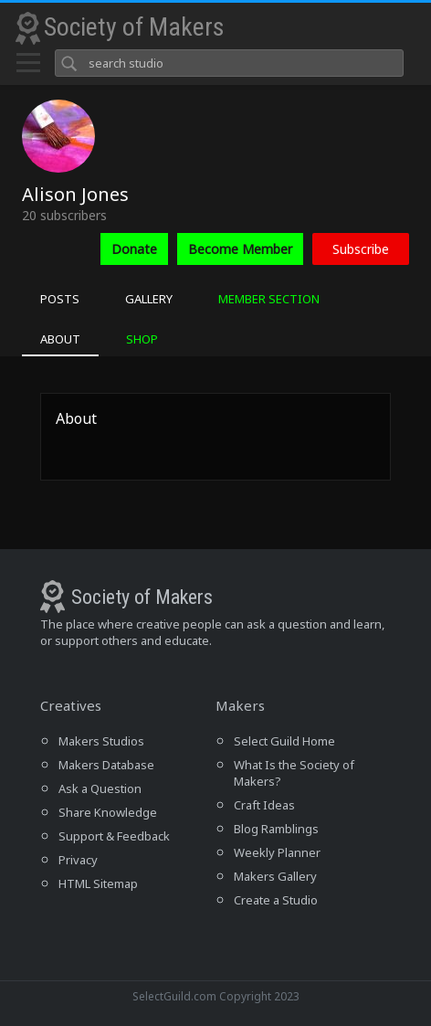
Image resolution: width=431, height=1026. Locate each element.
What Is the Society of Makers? (294, 772)
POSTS (59, 299)
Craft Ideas (264, 805)
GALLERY (149, 299)
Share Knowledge (107, 812)
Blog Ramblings (276, 828)
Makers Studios (101, 741)
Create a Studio (276, 900)
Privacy (78, 859)
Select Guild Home (284, 741)
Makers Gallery (275, 876)
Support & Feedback (114, 836)
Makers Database (106, 764)
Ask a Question (100, 788)
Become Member (240, 249)
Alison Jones (75, 194)
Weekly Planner (277, 852)
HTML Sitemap (98, 883)
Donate (134, 249)
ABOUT (60, 339)
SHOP (142, 339)
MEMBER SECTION (269, 299)
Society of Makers (134, 27)
